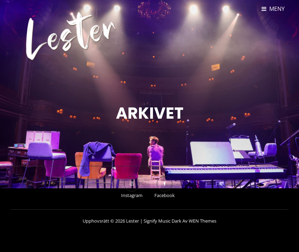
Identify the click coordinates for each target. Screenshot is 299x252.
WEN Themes (202, 221)
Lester (132, 221)
